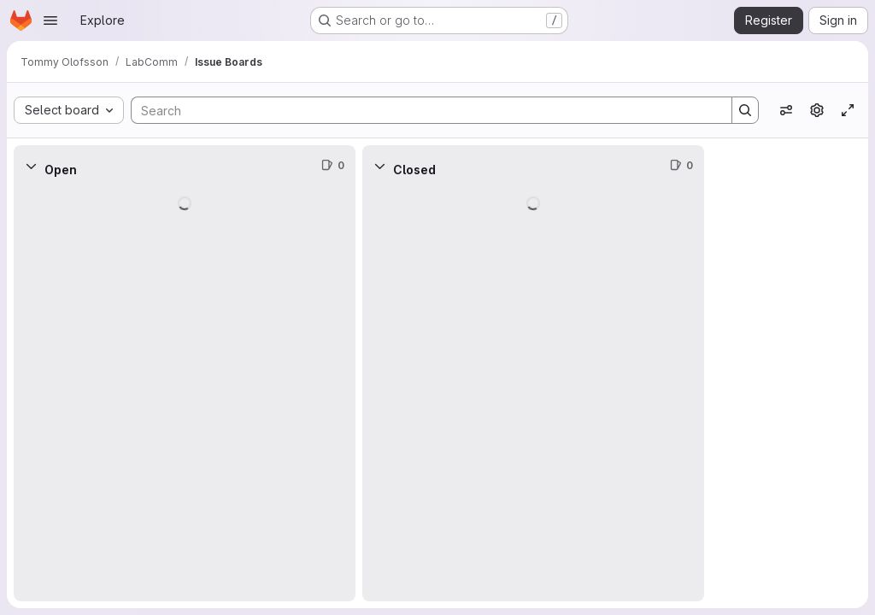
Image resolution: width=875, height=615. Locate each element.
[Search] (423, 110)
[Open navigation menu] (50, 20)
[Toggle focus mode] (847, 110)
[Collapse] (31, 165)
